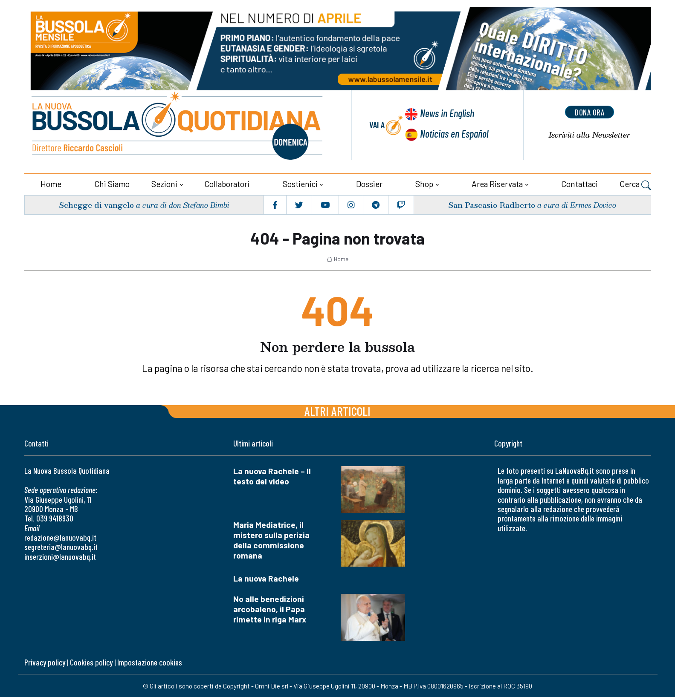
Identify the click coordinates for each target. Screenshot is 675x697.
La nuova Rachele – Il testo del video (272, 476)
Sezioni (164, 183)
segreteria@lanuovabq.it (61, 546)
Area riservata (497, 183)
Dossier (369, 183)
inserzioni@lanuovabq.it (60, 556)
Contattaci (579, 183)
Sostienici (300, 183)
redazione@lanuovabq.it (60, 537)
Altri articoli (337, 410)
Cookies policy (91, 661)
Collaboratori (226, 183)
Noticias (453, 133)
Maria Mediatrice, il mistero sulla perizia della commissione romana (271, 539)
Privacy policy (44, 661)
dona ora (589, 112)
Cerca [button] (635, 184)
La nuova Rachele (266, 578)
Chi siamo (112, 183)
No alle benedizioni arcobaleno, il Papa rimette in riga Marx (269, 608)
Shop (424, 183)
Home (51, 183)
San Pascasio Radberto (491, 204)
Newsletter (589, 135)
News (446, 114)
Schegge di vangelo (96, 204)
